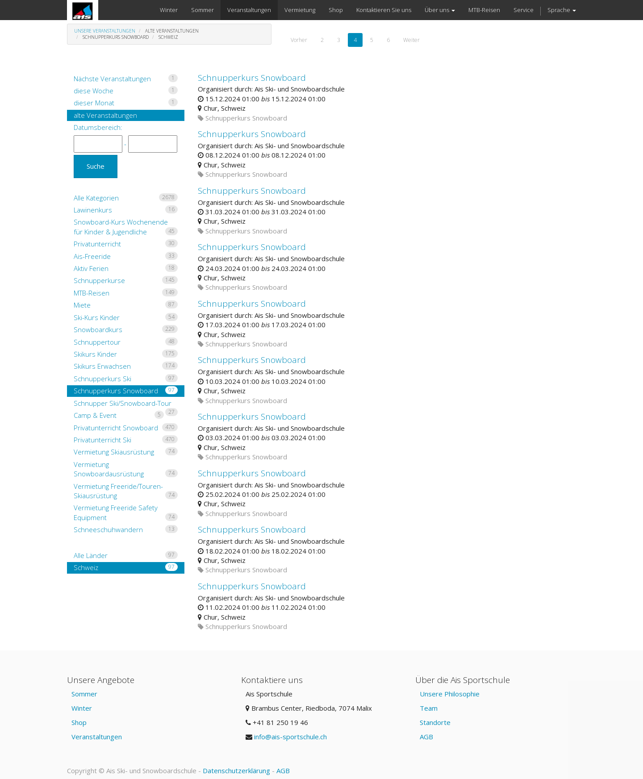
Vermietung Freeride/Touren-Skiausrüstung (126, 491)
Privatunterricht (126, 243)
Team (429, 708)
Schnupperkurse (126, 280)
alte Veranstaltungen (105, 115)
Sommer (84, 693)
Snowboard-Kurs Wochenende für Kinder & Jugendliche (126, 226)
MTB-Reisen (126, 292)
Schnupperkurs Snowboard (126, 390)
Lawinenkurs (126, 209)
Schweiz (126, 567)
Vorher (299, 40)
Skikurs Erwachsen (126, 366)
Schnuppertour (126, 341)
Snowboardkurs (126, 329)
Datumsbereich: (98, 127)
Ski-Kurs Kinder (126, 317)
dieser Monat (126, 102)
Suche (95, 166)
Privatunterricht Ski (126, 439)
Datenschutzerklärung (236, 770)
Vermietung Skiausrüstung (126, 451)
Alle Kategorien (126, 197)
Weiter (411, 40)
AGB (426, 736)
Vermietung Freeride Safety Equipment (126, 512)
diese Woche (126, 90)
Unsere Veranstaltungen (104, 31)
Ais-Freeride (126, 256)
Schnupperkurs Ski (126, 378)
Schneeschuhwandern (126, 529)
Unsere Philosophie (450, 693)
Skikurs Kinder (126, 354)
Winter (81, 708)
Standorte (435, 722)
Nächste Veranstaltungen (126, 78)
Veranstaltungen (96, 736)
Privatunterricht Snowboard (126, 427)
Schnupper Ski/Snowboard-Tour (126, 404)
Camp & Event (119, 415)
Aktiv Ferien (126, 268)
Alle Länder (126, 555)
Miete (126, 304)
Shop (79, 722)
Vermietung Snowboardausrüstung (126, 469)
